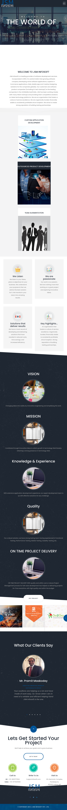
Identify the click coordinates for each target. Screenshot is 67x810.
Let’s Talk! (33, 756)
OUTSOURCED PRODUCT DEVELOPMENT (34, 166)
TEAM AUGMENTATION (34, 213)
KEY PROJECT (33, 598)
